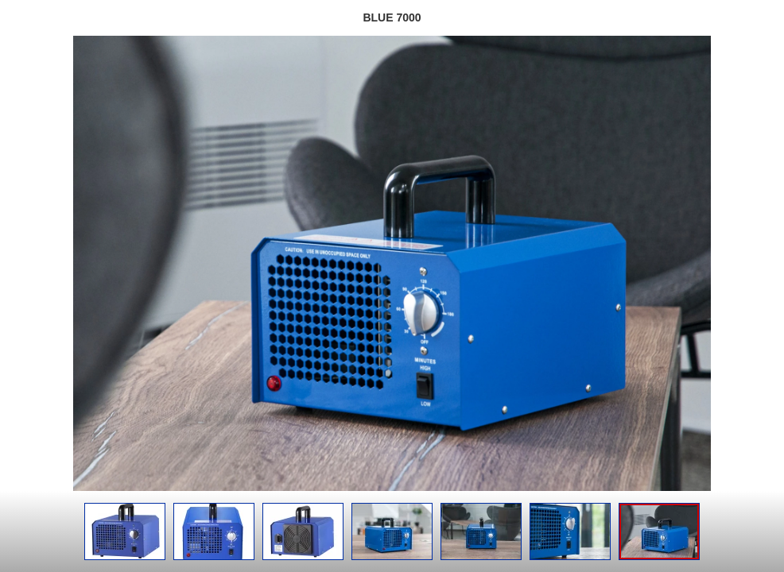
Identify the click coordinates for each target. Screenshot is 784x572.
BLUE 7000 (392, 17)
